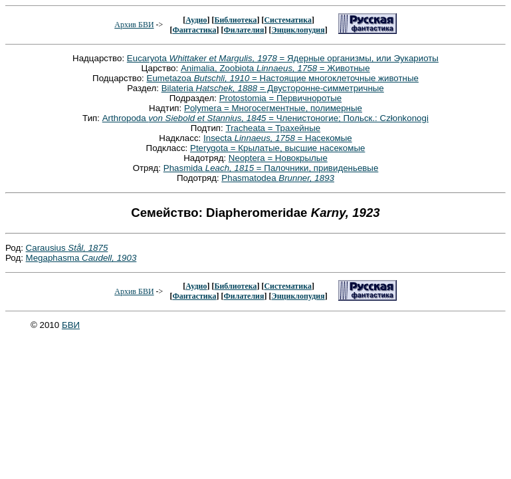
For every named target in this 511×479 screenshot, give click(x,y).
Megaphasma (81, 258)
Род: (15, 248)
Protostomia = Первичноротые (280, 98)
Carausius (67, 248)
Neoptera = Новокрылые (278, 158)
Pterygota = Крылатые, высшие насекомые (277, 148)
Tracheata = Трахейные (273, 128)
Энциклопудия (298, 30)
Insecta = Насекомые (277, 138)
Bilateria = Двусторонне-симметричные (272, 88)
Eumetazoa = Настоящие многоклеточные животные (283, 78)
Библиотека (235, 20)
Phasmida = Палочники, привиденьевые (271, 168)
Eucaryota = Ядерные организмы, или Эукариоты (283, 58)
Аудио (196, 20)
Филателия (244, 30)
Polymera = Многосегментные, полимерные (273, 108)
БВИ (71, 325)
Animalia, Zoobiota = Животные (275, 68)
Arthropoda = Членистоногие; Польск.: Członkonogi (265, 118)
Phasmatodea (277, 178)
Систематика (287, 20)
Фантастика (194, 30)
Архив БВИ (133, 24)
